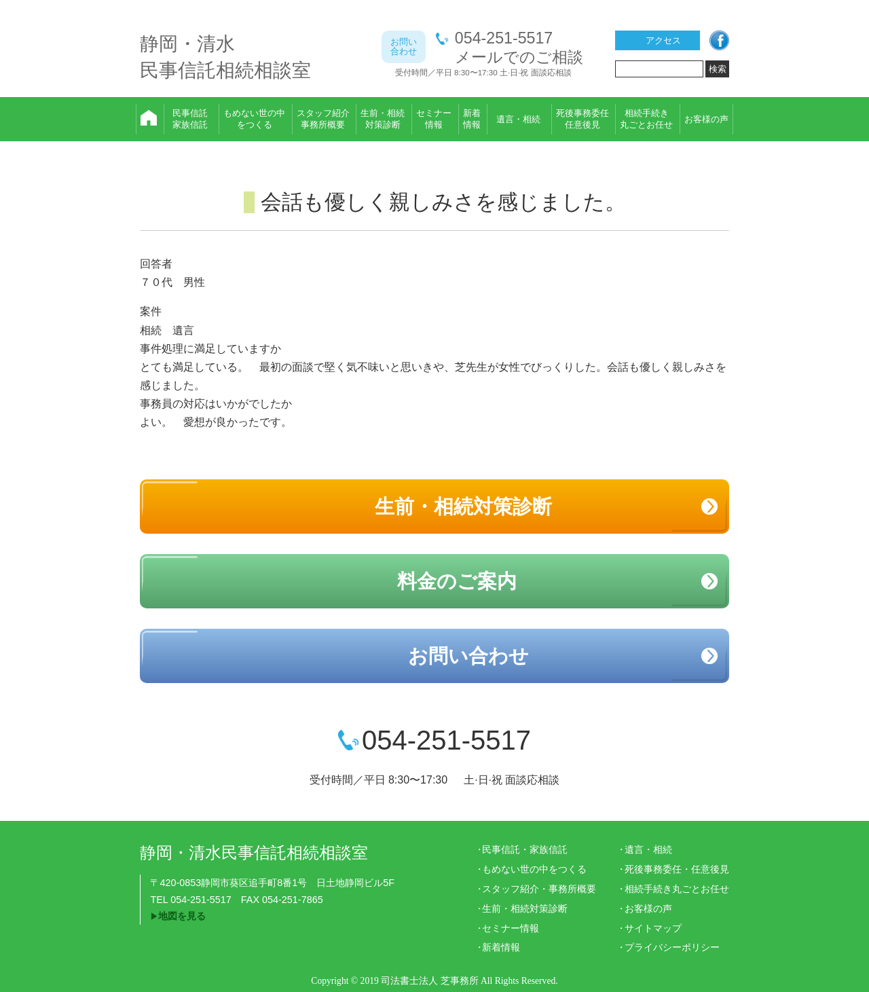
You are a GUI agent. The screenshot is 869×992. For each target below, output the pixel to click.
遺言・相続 (648, 849)
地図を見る (182, 916)
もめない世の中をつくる (534, 869)
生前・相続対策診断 (463, 506)
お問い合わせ (468, 656)
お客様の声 (648, 908)
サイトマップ (653, 928)
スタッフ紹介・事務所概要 (539, 888)
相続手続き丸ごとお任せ (677, 888)
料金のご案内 (457, 581)
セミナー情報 (510, 928)
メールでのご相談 (519, 57)
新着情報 (501, 947)
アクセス (663, 40)
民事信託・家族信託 (525, 849)
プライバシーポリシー (672, 947)
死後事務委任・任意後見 (677, 869)
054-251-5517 (504, 38)
